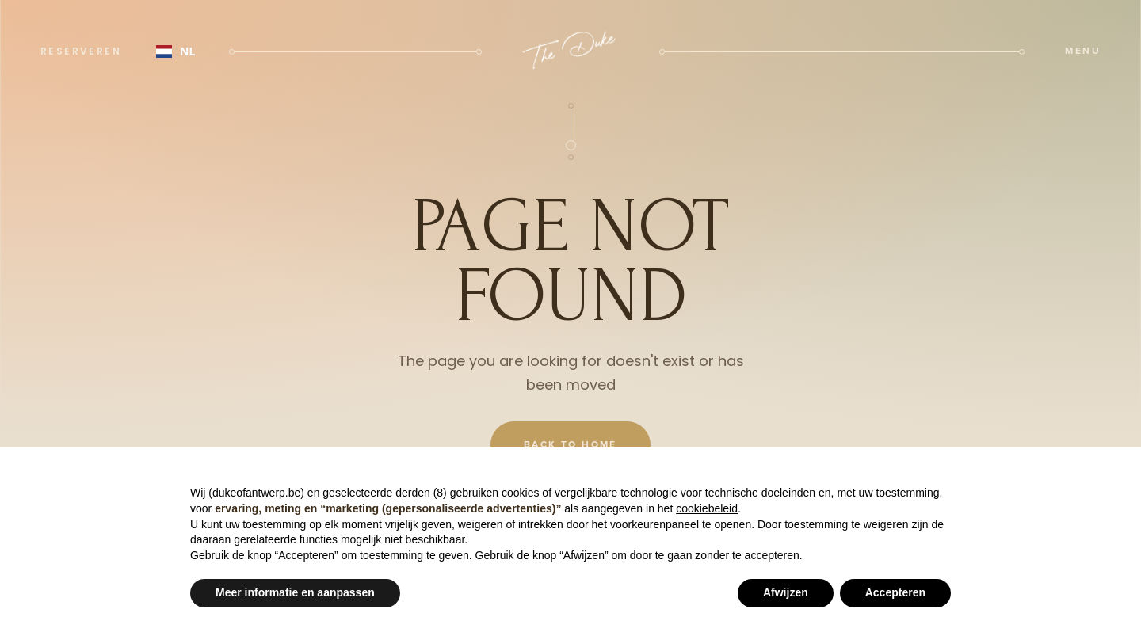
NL (175, 51)
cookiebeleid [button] (707, 508)
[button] (1083, 51)
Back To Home (570, 445)
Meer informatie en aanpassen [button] (295, 592)
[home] (570, 51)
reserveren (80, 51)
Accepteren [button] (895, 592)
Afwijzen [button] (785, 592)
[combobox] (175, 51)
